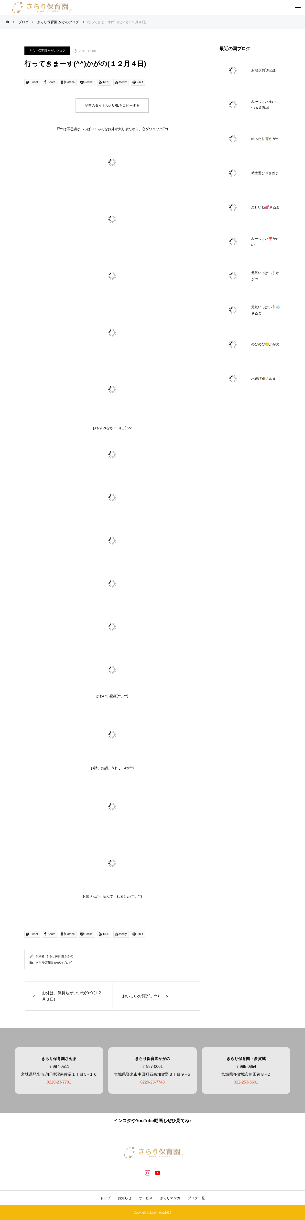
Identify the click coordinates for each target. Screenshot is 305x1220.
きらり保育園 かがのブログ (47, 50)
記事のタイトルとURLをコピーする (112, 105)
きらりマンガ (170, 1198)
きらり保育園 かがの (59, 956)
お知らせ (124, 1198)
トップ (105, 1198)
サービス (145, 1198)
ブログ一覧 (196, 1198)
